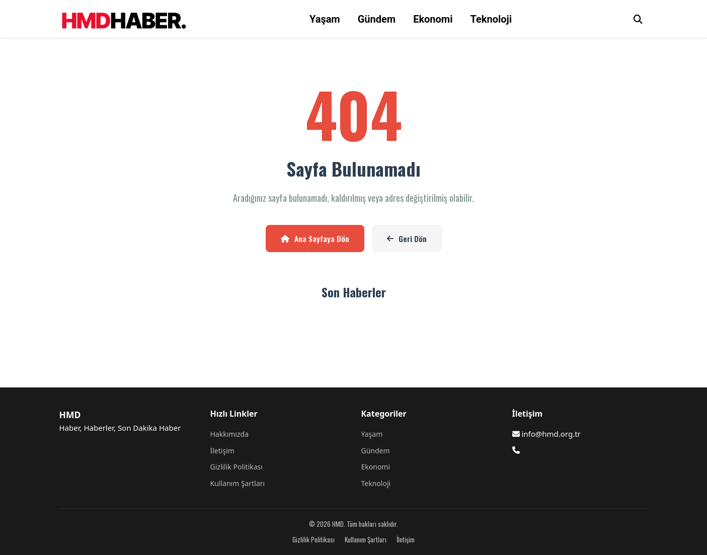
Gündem (377, 19)
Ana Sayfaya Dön (315, 238)
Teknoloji (491, 19)
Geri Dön (407, 238)
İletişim (222, 450)
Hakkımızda (229, 434)
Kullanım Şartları (237, 483)
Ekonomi (432, 19)
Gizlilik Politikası (236, 466)
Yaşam (324, 19)
